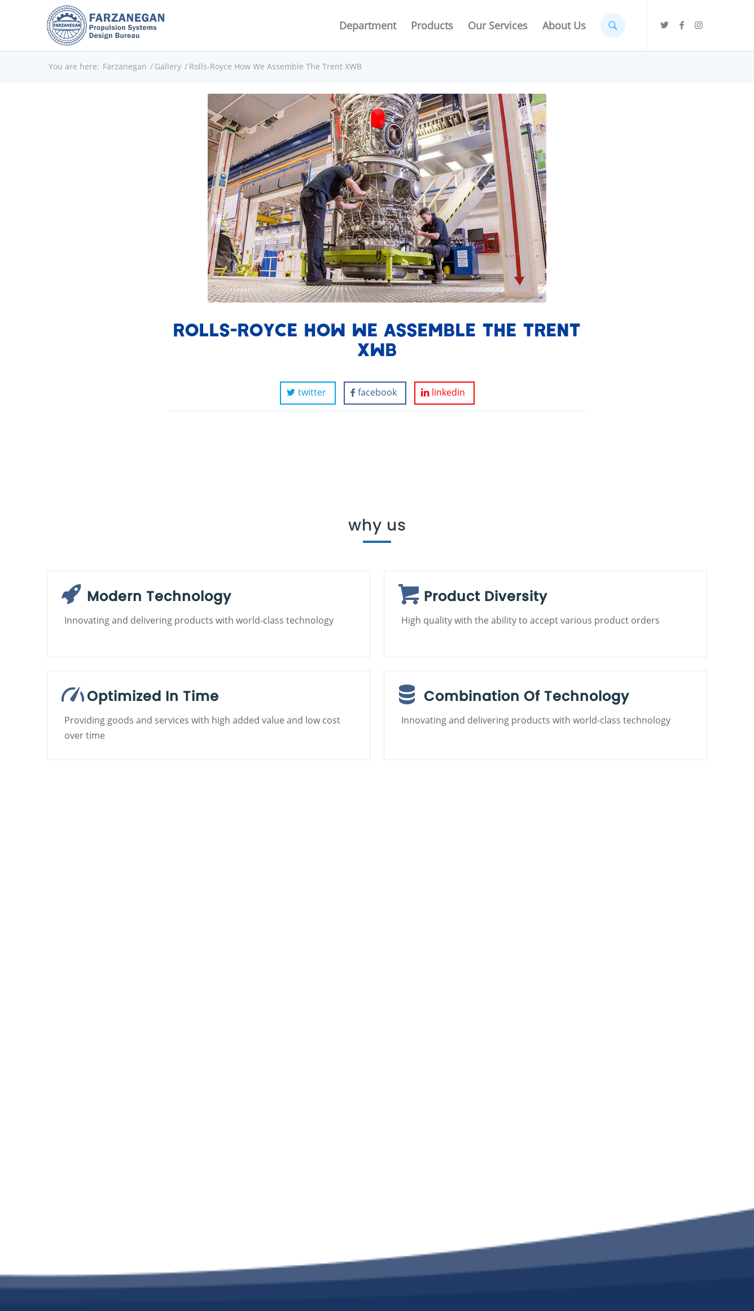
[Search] (613, 25)
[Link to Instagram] (698, 24)
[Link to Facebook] (681, 24)
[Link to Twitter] (664, 24)
